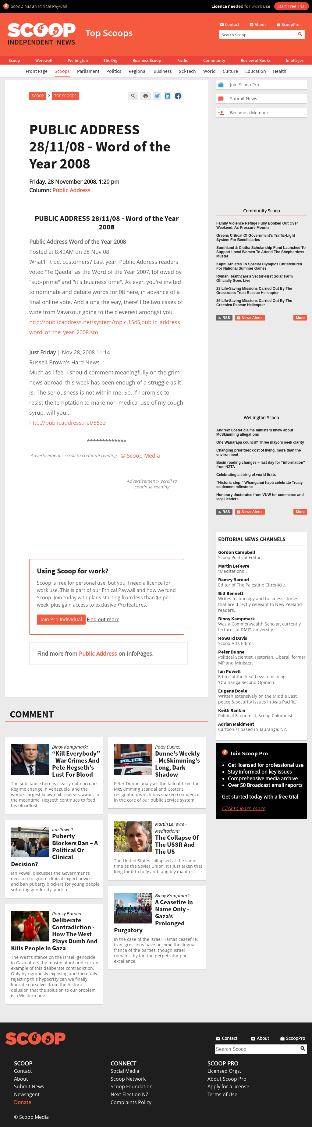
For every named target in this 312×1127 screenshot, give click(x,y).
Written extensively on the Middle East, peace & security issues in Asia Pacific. (262, 696)
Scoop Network (128, 1078)
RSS (224, 318)
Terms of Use (222, 1094)
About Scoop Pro (226, 1078)
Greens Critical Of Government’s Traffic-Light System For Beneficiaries (255, 237)
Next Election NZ (129, 1094)
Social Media (125, 1071)
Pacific (182, 60)
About (21, 1078)
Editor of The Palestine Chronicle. (262, 582)
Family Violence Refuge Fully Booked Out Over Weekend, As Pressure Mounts (257, 225)
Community (214, 60)
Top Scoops (65, 95)
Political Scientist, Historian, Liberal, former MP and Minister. (262, 657)
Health (279, 71)
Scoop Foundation (132, 1086)
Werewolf (43, 60)
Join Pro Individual (61, 619)
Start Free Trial (291, 6)
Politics (113, 71)
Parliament (88, 71)
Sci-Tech (187, 71)
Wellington (78, 60)
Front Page (37, 71)
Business (163, 71)
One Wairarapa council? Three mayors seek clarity (260, 442)
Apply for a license (228, 1086)
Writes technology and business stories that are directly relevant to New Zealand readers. (262, 602)
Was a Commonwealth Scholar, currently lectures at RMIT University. (262, 624)
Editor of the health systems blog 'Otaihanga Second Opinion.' (262, 677)
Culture (230, 71)
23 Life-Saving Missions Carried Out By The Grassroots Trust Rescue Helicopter (254, 290)
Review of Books (256, 60)
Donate (22, 1102)
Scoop (14, 60)
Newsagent (27, 1094)
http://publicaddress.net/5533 (67, 422)
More (300, 318)
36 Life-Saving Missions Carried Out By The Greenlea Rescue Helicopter (254, 303)
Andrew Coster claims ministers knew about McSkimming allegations (254, 432)
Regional (138, 71)
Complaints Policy (131, 1102)
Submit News (29, 1086)
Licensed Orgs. (224, 1071)
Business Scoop (147, 60)
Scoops (62, 71)
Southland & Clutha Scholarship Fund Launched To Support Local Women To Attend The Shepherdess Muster (261, 252)
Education (255, 71)
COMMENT (32, 714)
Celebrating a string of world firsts (246, 475)
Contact (23, 1071)
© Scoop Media (31, 1117)
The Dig (110, 60)
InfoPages (294, 60)
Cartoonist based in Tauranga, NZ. (262, 726)
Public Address (71, 190)
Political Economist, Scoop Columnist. (262, 713)
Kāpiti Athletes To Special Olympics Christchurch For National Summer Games (259, 266)
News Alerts (250, 318)
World (209, 71)
